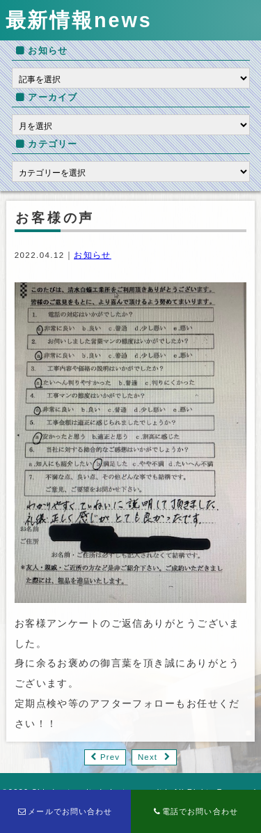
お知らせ (92, 255)
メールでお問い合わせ (65, 811)
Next (147, 757)
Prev (110, 757)
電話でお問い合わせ (196, 811)
